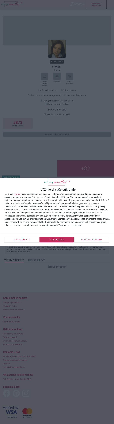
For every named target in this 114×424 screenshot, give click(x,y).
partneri (17, 194)
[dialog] (57, 212)
